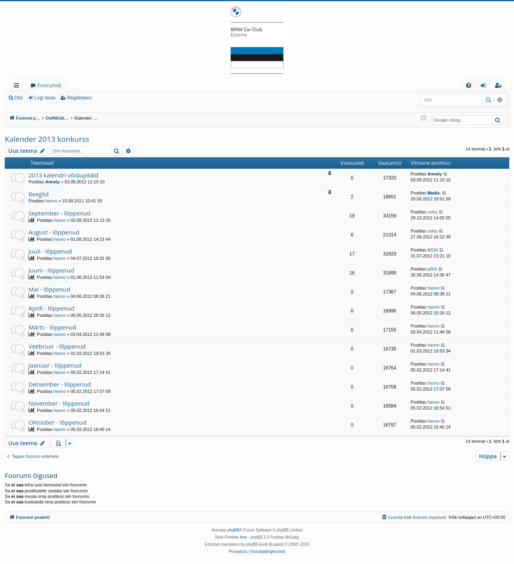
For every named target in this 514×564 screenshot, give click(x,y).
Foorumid (49, 85)
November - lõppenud (59, 403)
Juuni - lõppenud (51, 270)
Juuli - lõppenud (50, 251)
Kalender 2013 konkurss (47, 139)
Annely (52, 181)
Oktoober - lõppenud (57, 422)
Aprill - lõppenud (51, 308)
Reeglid (39, 194)
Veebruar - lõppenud (57, 346)
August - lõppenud (54, 232)
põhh (432, 269)
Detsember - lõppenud (60, 384)
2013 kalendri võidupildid (63, 175)
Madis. (434, 193)
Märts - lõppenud (52, 327)
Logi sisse (44, 98)
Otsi (18, 98)
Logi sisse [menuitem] (484, 86)
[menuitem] (469, 85)
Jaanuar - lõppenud (55, 365)
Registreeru (79, 98)
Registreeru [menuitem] (499, 86)
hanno (51, 200)
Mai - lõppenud (49, 289)
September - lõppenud (60, 213)
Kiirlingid (18, 86)
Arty (243, 537)
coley (432, 212)
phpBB (233, 530)
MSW (432, 250)
